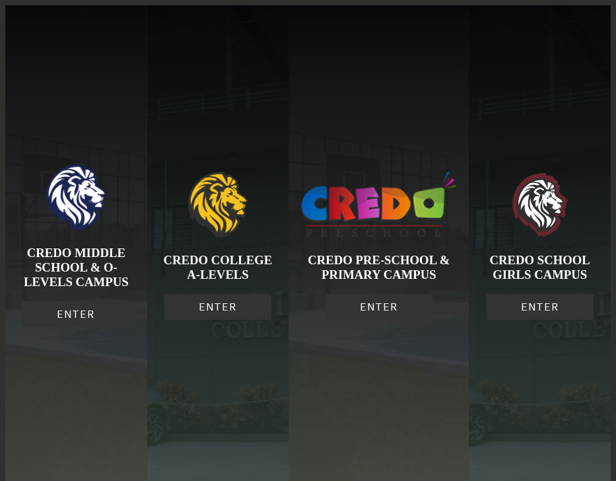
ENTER (76, 314)
